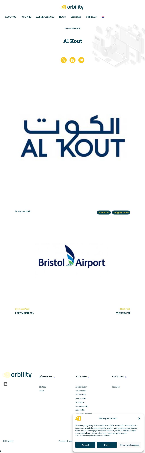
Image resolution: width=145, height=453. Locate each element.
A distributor (81, 387)
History (42, 387)
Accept (85, 444)
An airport (80, 402)
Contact (91, 16)
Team (41, 390)
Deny (107, 444)
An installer (80, 394)
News (62, 16)
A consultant (80, 398)
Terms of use (65, 441)
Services (76, 16)
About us (10, 16)
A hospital (79, 410)
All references (45, 16)
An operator (80, 390)
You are (26, 16)
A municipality (81, 406)
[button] (139, 418)
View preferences (129, 444)
